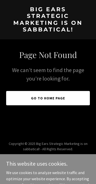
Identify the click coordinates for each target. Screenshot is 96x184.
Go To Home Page (48, 98)
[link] (48, 29)
